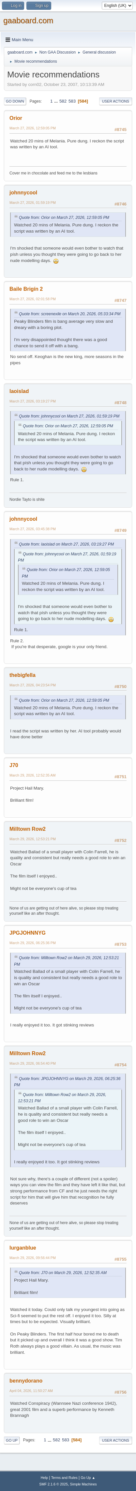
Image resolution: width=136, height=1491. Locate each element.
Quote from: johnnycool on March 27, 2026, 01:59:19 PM (69, 416)
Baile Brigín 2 (26, 289)
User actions (115, 101)
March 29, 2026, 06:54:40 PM (32, 1063)
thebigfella (22, 675)
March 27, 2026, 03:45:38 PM (32, 529)
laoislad (19, 391)
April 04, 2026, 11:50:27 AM (31, 1391)
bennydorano (25, 1381)
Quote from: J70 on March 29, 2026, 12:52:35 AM (63, 1272)
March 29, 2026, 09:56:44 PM (32, 1258)
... (56, 101)
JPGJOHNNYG (27, 933)
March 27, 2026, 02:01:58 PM (32, 299)
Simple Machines (83, 1484)
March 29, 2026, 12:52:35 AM (32, 775)
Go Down (15, 101)
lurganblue (22, 1248)
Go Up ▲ (88, 1478)
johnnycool (23, 192)
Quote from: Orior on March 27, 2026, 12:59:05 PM (64, 217)
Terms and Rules (64, 1478)
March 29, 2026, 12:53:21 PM (32, 839)
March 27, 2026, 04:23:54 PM (32, 685)
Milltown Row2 (27, 829)
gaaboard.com (28, 20)
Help (44, 1478)
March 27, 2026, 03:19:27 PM (32, 401)
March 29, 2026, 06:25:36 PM (32, 943)
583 (72, 101)
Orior (15, 118)
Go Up (12, 1440)
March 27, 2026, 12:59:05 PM (32, 128)
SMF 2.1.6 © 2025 (53, 1484)
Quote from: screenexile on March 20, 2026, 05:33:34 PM (69, 314)
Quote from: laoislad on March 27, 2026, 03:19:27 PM (66, 544)
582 (63, 101)
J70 (13, 765)
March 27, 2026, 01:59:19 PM (32, 203)
